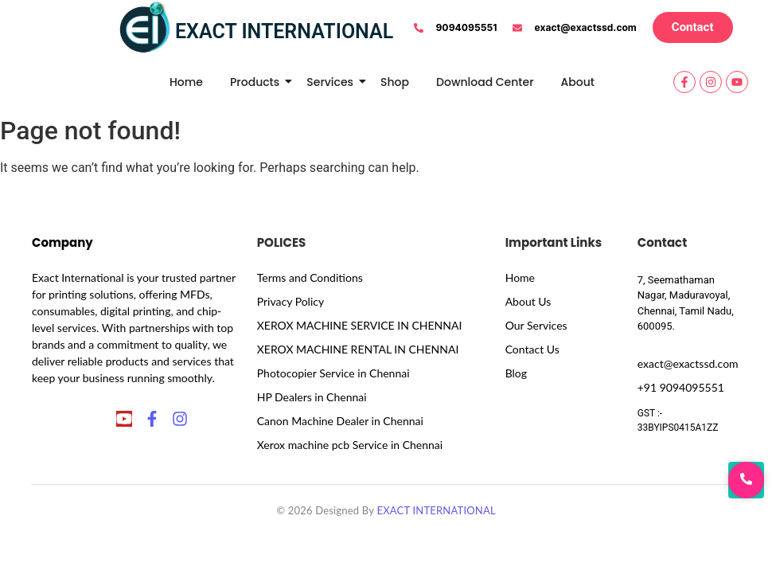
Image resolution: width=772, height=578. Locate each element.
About (578, 82)
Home (186, 82)
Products (257, 82)
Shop (394, 82)
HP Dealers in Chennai (312, 397)
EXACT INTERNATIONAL (435, 510)
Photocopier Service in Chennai (333, 373)
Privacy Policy (290, 301)
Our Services (536, 325)
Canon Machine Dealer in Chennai (340, 421)
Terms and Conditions (310, 277)
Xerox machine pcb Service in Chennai (350, 444)
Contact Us (532, 349)
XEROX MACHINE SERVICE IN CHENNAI (359, 325)
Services (332, 82)
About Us (528, 301)
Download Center (485, 82)
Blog (516, 373)
